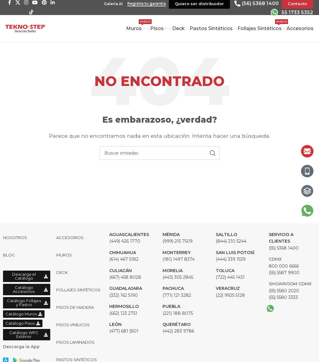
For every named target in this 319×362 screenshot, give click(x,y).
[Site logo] (25, 28)
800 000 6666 (284, 266)
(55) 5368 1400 (284, 241)
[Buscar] (159, 153)
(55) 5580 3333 (283, 297)
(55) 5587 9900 (284, 272)
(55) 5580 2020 (284, 290)
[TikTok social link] (31, 12)
